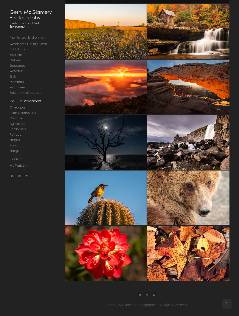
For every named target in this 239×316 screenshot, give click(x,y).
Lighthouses (18, 129)
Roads (14, 145)
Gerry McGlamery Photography (31, 15)
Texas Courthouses (23, 113)
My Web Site (19, 166)
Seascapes (17, 65)
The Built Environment (25, 101)
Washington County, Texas (28, 44)
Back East (16, 55)
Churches (16, 118)
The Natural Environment (28, 37)
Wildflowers (17, 87)
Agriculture (17, 124)
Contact (16, 159)
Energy (15, 151)
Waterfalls (16, 71)
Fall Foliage (17, 49)
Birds (13, 76)
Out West (16, 60)
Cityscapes (17, 107)
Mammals (17, 82)
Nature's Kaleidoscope (25, 93)
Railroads (16, 134)
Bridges (15, 140)
